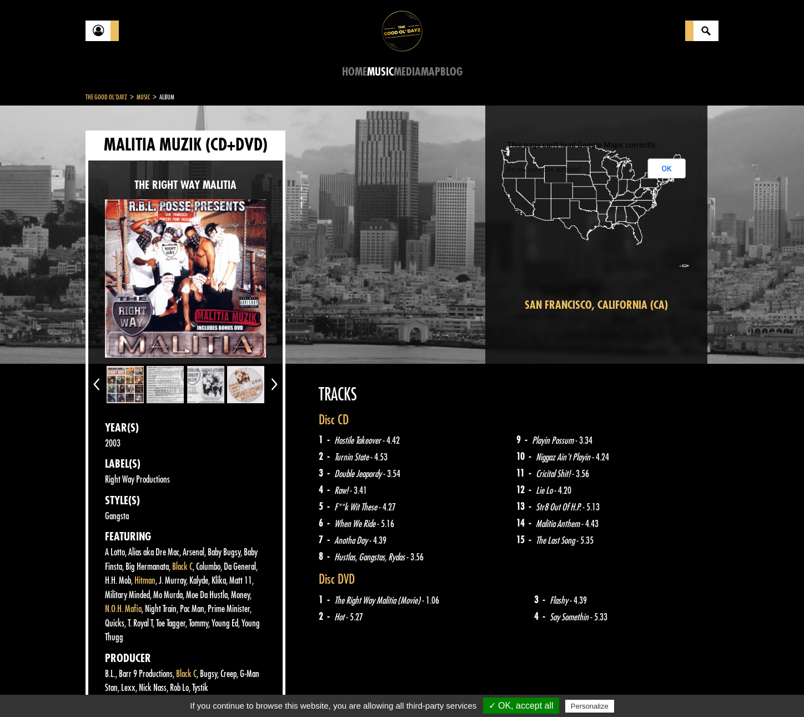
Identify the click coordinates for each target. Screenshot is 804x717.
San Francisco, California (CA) (596, 305)
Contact (113, 688)
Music (380, 72)
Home (354, 72)
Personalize (590, 706)
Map (430, 72)
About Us (224, 689)
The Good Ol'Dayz (106, 97)
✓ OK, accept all (521, 705)
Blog (451, 72)
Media (407, 72)
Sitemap (269, 689)
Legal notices (173, 689)
